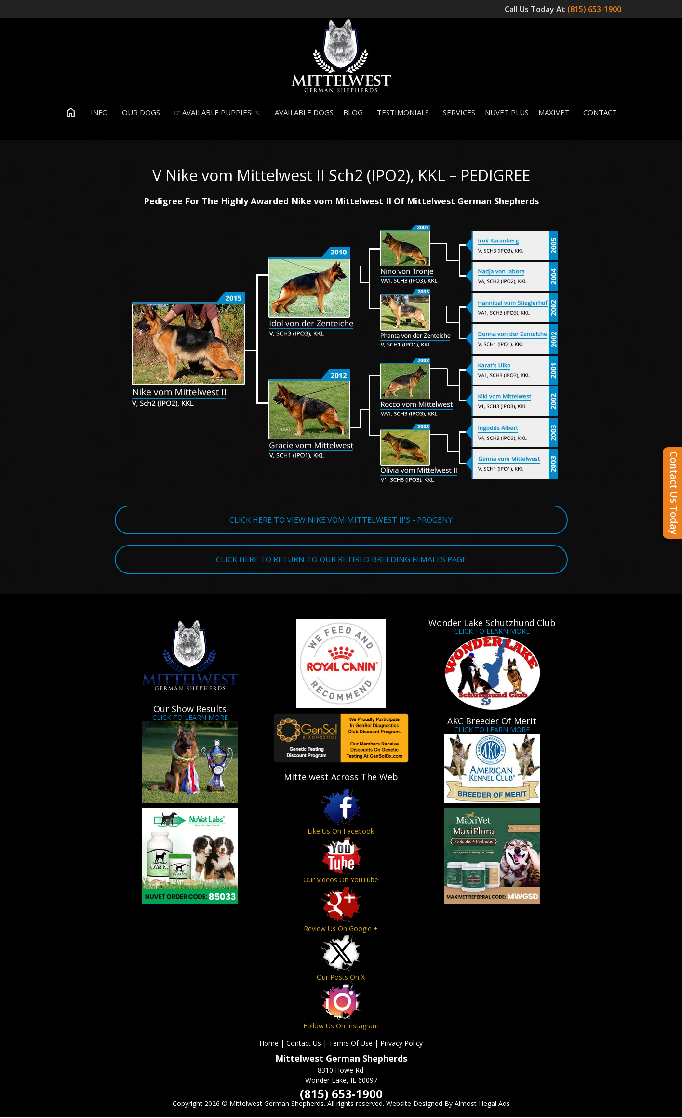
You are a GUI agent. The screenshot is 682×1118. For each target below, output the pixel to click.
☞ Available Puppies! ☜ (215, 113)
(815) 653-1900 (595, 9)
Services (457, 113)
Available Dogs (302, 113)
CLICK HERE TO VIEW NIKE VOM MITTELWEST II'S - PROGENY (341, 520)
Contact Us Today (674, 493)
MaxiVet (553, 113)
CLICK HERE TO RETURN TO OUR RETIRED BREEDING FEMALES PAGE (341, 560)
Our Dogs (139, 113)
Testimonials (401, 113)
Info (97, 113)
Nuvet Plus (507, 113)
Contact (598, 113)
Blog (353, 113)
